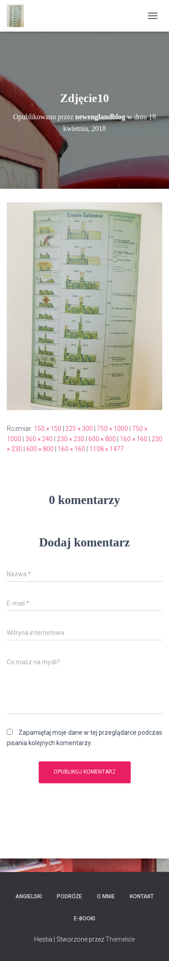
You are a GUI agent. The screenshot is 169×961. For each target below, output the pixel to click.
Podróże (69, 896)
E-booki (84, 918)
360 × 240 (39, 439)
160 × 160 (133, 439)
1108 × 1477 (106, 449)
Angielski (28, 896)
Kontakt (142, 896)
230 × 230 (70, 439)
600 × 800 (102, 439)
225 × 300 (79, 428)
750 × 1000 (112, 428)
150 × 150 (47, 428)
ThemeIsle (120, 939)
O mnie (106, 896)
